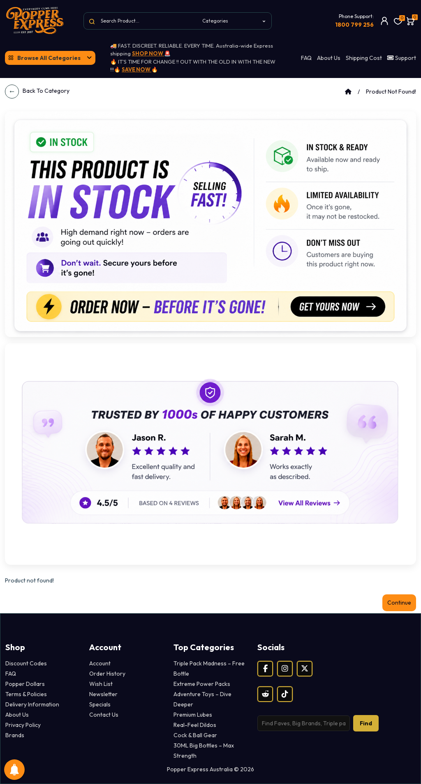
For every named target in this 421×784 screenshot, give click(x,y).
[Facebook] (265, 668)
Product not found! (391, 91)
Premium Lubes (192, 714)
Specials (100, 704)
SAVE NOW (136, 69)
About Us (328, 58)
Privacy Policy (23, 725)
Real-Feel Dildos (194, 725)
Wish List (101, 684)
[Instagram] (285, 668)
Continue (399, 602)
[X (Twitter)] (304, 668)
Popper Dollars (25, 684)
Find (366, 723)
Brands (14, 735)
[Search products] (303, 723)
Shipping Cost (364, 58)
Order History (107, 673)
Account (100, 663)
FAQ (306, 58)
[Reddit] (265, 694)
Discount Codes (26, 663)
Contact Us (103, 714)
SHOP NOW (148, 53)
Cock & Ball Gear (195, 735)
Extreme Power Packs (201, 684)
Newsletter (103, 694)
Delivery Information (32, 704)
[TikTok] (285, 694)
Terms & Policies (26, 694)
